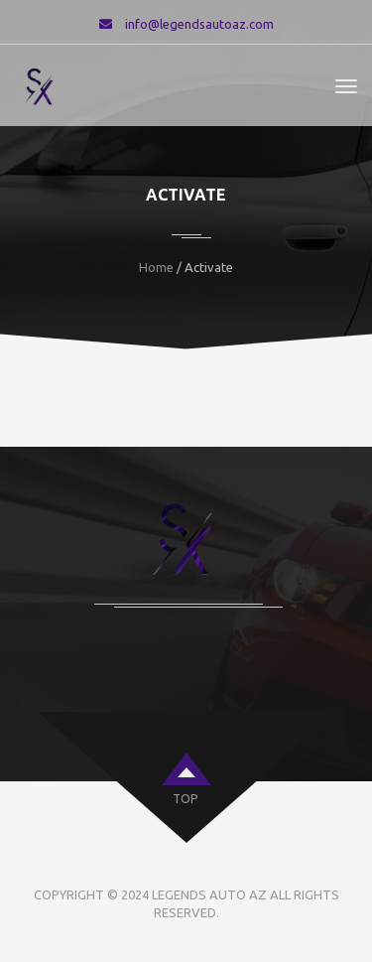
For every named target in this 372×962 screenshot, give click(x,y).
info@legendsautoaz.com (199, 24)
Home (156, 267)
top (185, 798)
